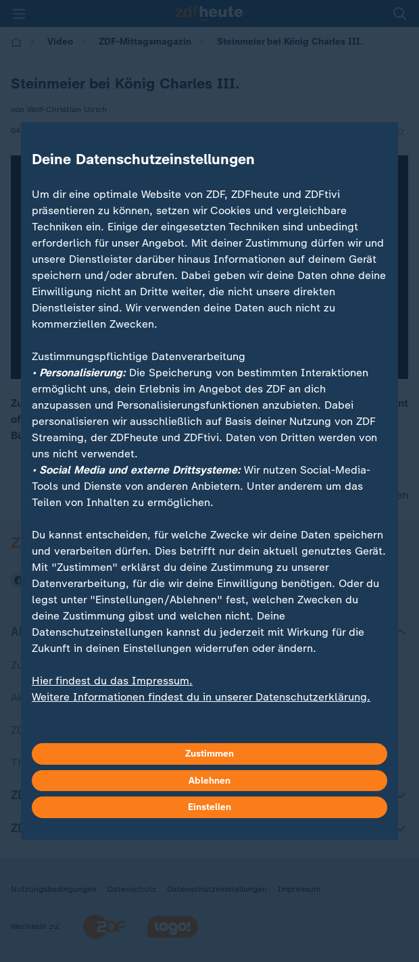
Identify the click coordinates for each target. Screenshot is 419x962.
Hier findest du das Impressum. (112, 680)
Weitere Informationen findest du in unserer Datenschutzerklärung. (201, 696)
